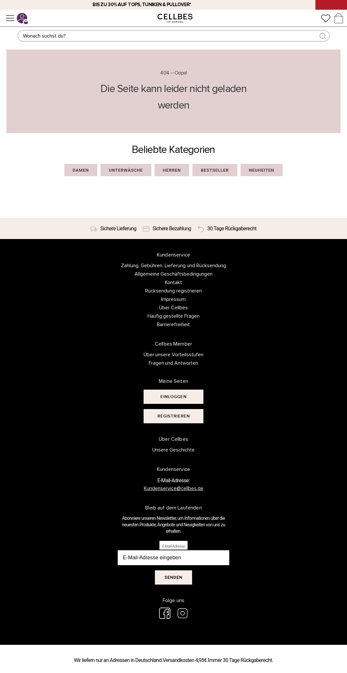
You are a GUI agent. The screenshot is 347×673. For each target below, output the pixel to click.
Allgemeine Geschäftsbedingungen (174, 274)
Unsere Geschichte (173, 450)
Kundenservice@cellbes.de (173, 488)
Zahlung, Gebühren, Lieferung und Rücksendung (173, 265)
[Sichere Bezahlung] (167, 228)
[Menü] (10, 18)
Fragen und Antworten (174, 363)
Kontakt (173, 282)
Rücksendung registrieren (173, 291)
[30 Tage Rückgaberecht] (227, 228)
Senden (173, 577)
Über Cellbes (173, 307)
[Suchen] (173, 35)
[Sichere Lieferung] (113, 228)
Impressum (173, 299)
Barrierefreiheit (173, 324)
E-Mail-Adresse (173, 546)
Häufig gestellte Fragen (173, 316)
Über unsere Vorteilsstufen (174, 354)
